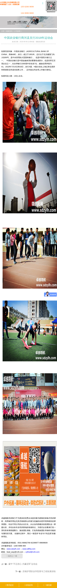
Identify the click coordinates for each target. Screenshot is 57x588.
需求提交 (9, 585)
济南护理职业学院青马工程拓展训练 (39, 571)
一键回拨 (47, 585)
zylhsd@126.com (33, 552)
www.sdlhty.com (28, 549)
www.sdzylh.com (13, 549)
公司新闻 (17, 31)
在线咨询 (28, 585)
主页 (2, 31)
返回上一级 (12, 556)
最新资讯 (9, 31)
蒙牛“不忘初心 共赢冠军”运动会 (23, 564)
